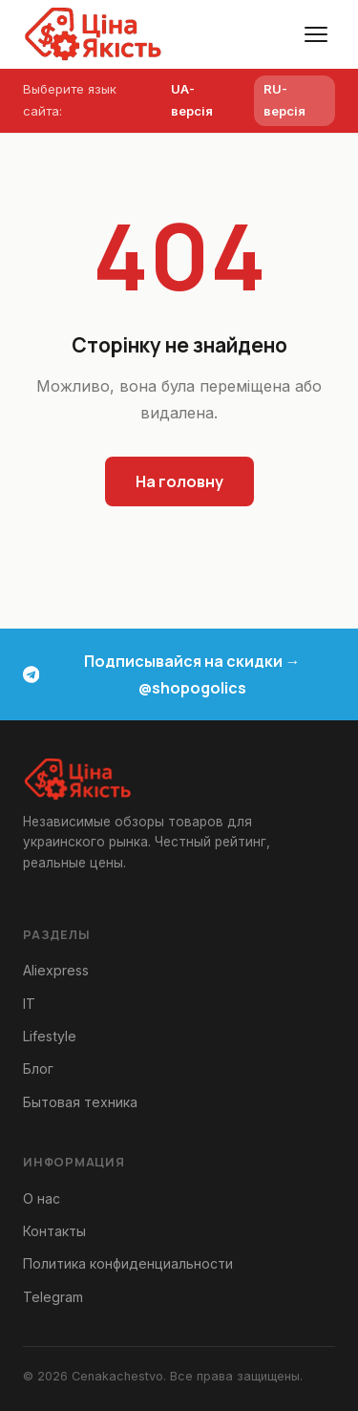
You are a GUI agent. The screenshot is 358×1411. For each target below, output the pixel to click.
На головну (179, 481)
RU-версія (284, 99)
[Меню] (316, 34)
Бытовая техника (80, 1102)
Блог (38, 1068)
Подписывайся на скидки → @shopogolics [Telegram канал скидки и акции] (162, 674)
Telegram (53, 1297)
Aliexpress (56, 970)
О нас (41, 1198)
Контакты (54, 1231)
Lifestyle (49, 1036)
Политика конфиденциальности (128, 1263)
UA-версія (192, 99)
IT (29, 1003)
